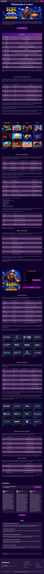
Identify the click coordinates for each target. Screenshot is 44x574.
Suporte (37, 564)
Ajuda (30, 1)
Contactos (38, 563)
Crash (27, 122)
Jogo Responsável (26, 563)
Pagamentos (20, 1)
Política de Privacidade (28, 564)
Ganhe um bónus (22, 28)
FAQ (36, 561)
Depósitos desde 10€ (39, 567)
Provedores (25, 1)
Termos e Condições (27, 561)
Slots (37, 122)
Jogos (15, 1)
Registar (41, 1)
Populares (7, 122)
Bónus (12, 1)
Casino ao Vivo (26, 567)
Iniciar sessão (36, 1)
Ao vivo (17, 122)
